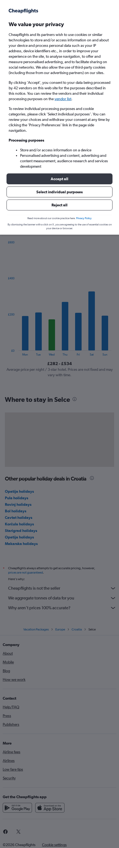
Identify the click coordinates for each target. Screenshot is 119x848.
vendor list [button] (62, 99)
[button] (59, 178)
